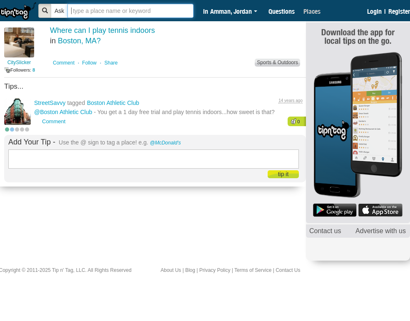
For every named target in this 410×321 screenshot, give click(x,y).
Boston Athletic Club (113, 103)
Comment (64, 63)
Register (399, 11)
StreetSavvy (50, 103)
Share (111, 63)
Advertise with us (380, 230)
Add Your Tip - (31, 142)
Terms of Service (252, 270)
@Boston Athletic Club (63, 112)
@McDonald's (165, 143)
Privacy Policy (215, 270)
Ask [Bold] (59, 10)
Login (374, 11)
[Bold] (45, 11)
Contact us (325, 230)
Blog (190, 270)
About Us (171, 270)
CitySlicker (19, 62)
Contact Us (288, 270)
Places (312, 11)
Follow (89, 63)
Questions (281, 11)
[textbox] (130, 11)
